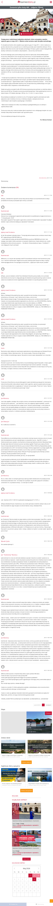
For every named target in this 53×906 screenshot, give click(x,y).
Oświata (48, 713)
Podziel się (14, 904)
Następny (51, 21)
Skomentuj (41, 904)
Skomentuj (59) (27, 34)
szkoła (29, 728)
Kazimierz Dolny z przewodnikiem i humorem (26, 821)
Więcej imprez (26, 859)
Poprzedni (2, 21)
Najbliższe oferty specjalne (10, 766)
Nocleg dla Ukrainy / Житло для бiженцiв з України (13, 774)
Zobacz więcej (26, 762)
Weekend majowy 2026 (39, 774)
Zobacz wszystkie (26, 790)
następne (48, 705)
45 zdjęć (48, 32)
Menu (51, 2)
